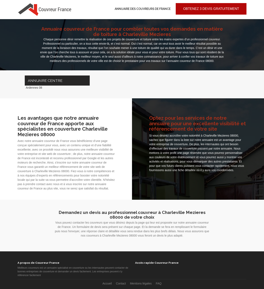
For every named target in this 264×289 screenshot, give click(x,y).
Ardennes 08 (34, 87)
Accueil (107, 283)
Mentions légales (141, 283)
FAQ (158, 283)
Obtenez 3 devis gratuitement (211, 8)
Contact (121, 283)
